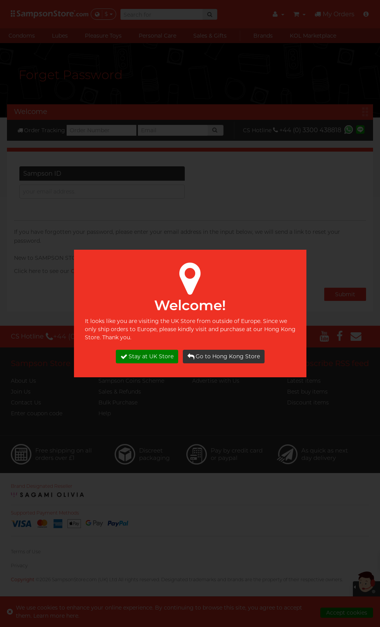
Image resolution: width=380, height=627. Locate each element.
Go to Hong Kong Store (223, 356)
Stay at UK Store (147, 356)
